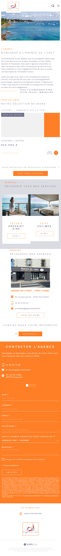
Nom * (5, 394)
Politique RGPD (36, 551)
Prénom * (7, 405)
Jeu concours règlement (21, 551)
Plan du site (23, 549)
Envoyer (11, 472)
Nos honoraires (12, 549)
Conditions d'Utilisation (50, 495)
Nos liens (50, 549)
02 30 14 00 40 (21, 303)
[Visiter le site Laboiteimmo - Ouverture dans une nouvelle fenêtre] (30, 544)
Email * (6, 415)
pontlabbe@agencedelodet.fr (27, 308)
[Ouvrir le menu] (58, 5)
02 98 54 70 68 (13, 365)
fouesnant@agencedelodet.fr (18, 370)
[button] (27, 385)
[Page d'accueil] (13, 6)
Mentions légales (34, 549)
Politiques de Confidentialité (32, 495)
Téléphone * (9, 426)
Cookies (45, 551)
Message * (8, 447)
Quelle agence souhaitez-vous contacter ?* (29, 436)
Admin (43, 549)
